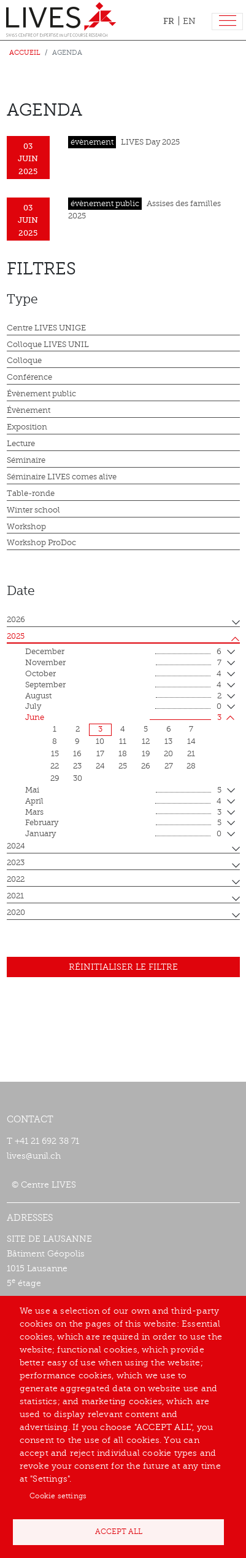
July (123, 707)
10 (100, 741)
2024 (16, 846)
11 (122, 741)
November (123, 663)
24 (100, 766)
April (123, 801)
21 (191, 753)
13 (168, 741)
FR (168, 21)
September (123, 685)
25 (122, 766)
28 (191, 766)
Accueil (24, 52)
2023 (16, 862)
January (123, 834)
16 (77, 753)
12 (146, 741)
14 (191, 741)
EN (189, 21)
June (123, 718)
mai (123, 790)
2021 (15, 896)
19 (146, 753)
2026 (16, 619)
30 (77, 778)
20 (168, 753)
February (123, 823)
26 (145, 766)
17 (100, 753)
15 (55, 753)
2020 (16, 912)
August (123, 696)
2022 (16, 879)
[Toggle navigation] (227, 22)
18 (122, 753)
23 (77, 766)
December (123, 652)
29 (55, 778)
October (123, 674)
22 (54, 766)
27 (168, 766)
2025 (16, 636)
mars (123, 812)
